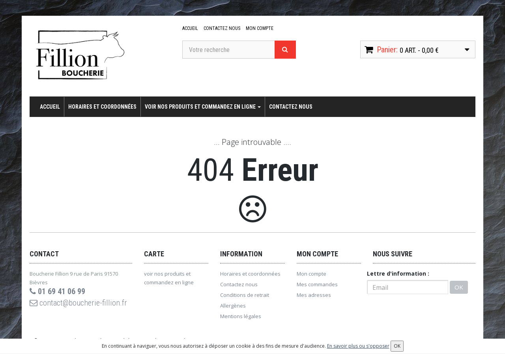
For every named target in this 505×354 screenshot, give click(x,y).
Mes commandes (317, 284)
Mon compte (259, 28)
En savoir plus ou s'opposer (358, 346)
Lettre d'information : (398, 273)
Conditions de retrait (244, 294)
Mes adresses (314, 294)
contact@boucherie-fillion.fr (78, 303)
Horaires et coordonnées (102, 107)
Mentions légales (240, 316)
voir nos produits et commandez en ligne (203, 107)
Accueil (190, 28)
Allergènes (233, 305)
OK (458, 287)
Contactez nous (222, 28)
